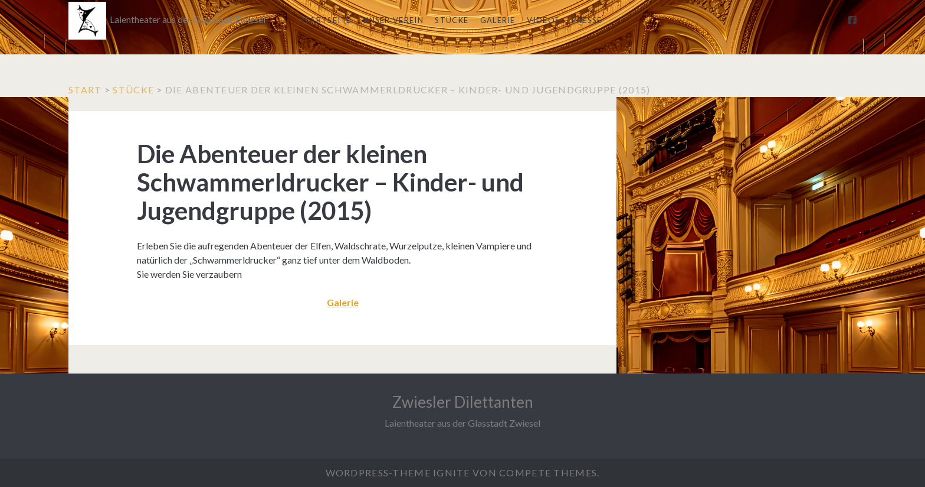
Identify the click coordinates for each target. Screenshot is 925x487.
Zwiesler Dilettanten (462, 401)
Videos (543, 20)
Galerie (498, 20)
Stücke (451, 20)
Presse (587, 20)
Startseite (326, 20)
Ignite (451, 472)
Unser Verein (393, 20)
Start (84, 89)
